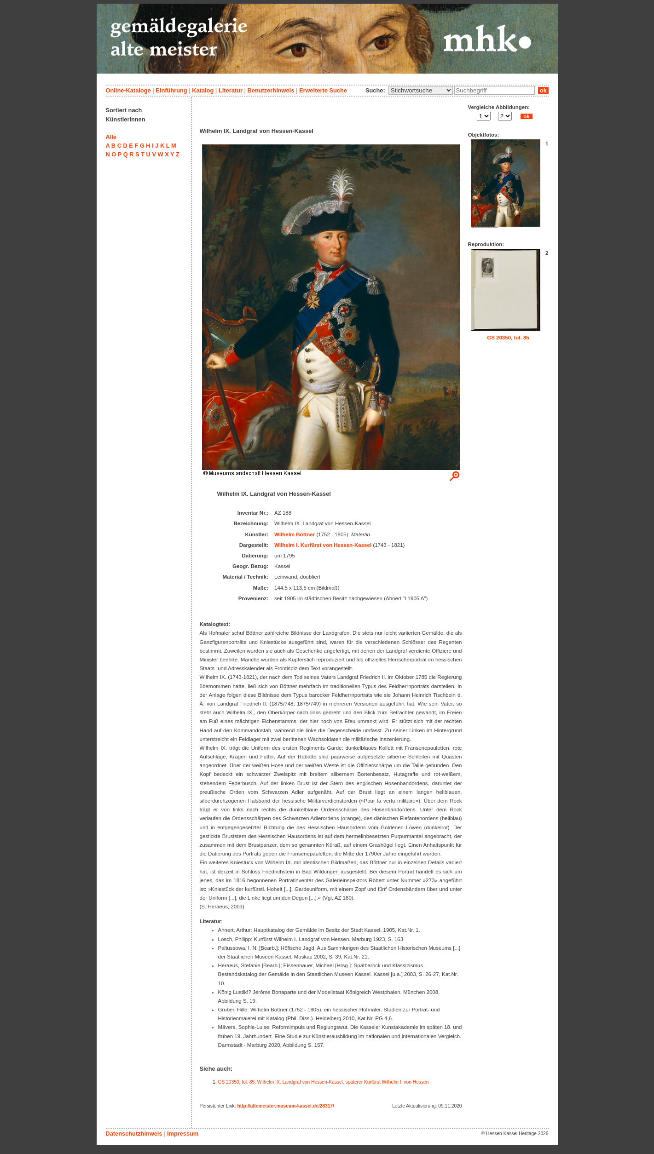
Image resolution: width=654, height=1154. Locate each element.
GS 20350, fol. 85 (508, 337)
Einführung (171, 90)
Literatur (231, 90)
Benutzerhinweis (271, 90)
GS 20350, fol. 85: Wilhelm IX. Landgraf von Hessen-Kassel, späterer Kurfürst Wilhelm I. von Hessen (323, 1082)
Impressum (182, 1133)
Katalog (203, 90)
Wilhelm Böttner (294, 534)
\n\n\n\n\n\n (420, 90)
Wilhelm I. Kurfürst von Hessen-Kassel (322, 545)
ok (543, 90)
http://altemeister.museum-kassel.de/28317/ (285, 1105)
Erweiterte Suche (323, 90)
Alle (111, 136)
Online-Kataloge (128, 90)
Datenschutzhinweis (134, 1133)
